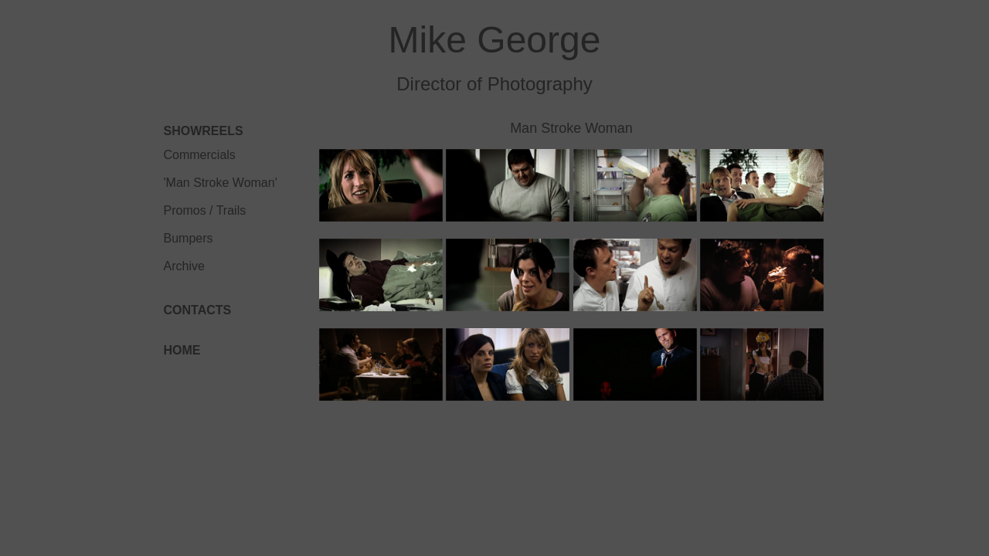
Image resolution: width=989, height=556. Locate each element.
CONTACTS (198, 310)
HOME (182, 350)
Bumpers (188, 238)
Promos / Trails (205, 210)
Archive (184, 266)
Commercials (200, 154)
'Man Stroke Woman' (220, 182)
